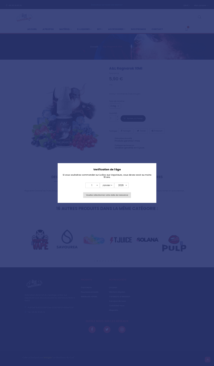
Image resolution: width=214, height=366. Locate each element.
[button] (92, 185)
